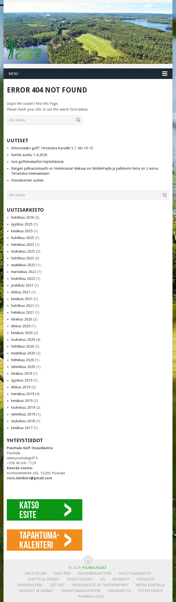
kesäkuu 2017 (22, 428)
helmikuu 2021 (22, 312)
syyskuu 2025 (21, 224)
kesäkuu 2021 (22, 299)
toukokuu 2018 (23, 421)
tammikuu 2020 (23, 367)
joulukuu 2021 (22, 285)
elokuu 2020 (20, 326)
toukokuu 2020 (23, 340)
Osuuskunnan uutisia (27, 180)
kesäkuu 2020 (22, 333)
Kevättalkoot (80, 579)
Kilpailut (121, 579)
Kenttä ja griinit (44, 579)
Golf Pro (62, 573)
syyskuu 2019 (21, 380)
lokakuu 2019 (21, 374)
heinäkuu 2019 (22, 394)
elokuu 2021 (20, 292)
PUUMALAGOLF (94, 568)
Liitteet (57, 585)
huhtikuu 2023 (22, 258)
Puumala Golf (91, 596)
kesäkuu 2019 (22, 401)
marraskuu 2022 (23, 272)
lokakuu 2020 (21, 319)
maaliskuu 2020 (23, 353)
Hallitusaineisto (135, 573)
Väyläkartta (119, 591)
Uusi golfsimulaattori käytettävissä (37, 162)
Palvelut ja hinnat (36, 591)
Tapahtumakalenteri (80, 591)
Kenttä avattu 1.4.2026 (29, 155)
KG (102, 579)
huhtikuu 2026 (22, 217)
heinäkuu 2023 (22, 245)
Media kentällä (150, 585)
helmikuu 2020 (22, 360)
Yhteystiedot (150, 591)
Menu (13, 74)
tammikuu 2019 (23, 414)
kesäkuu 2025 (22, 231)
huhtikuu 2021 (22, 306)
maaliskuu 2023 (23, 265)
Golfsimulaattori (95, 573)
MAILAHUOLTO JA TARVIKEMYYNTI (100, 585)
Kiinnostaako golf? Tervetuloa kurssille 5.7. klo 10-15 (52, 148)
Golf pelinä (36, 573)
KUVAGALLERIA (30, 585)
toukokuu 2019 (23, 407)
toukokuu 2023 (23, 251)
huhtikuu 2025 (22, 238)
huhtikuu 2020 (22, 346)
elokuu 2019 (20, 387)
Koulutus (146, 579)
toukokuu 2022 (23, 278)
